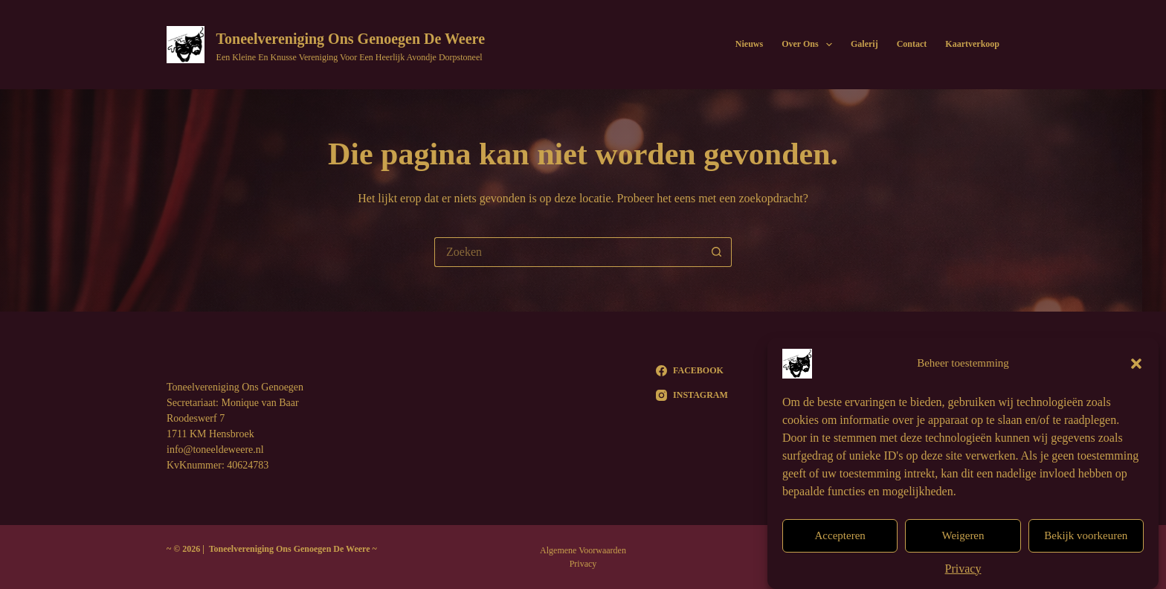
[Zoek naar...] (568, 252)
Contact (912, 44)
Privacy (963, 573)
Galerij (864, 44)
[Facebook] (692, 370)
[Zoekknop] (717, 252)
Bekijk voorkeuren (1085, 541)
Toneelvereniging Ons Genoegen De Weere (350, 38)
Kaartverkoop (972, 44)
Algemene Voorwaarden (583, 550)
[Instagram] (692, 395)
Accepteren (840, 541)
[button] (1136, 368)
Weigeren (962, 541)
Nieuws (749, 44)
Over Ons (810, 45)
